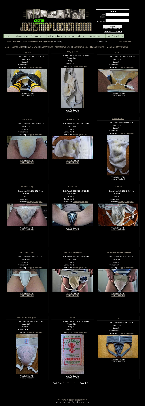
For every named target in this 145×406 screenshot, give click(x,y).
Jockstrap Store (93, 36)
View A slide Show (125, 41)
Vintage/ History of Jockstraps (28, 36)
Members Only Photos (117, 47)
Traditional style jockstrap (72, 252)
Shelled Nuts (72, 187)
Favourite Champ (27, 187)
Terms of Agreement (68, 400)
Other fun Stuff (113, 36)
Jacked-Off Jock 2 (72, 119)
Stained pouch (27, 119)
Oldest (21, 47)
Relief (118, 318)
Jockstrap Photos (55, 36)
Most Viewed (32, 47)
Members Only (74, 36)
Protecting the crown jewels (27, 318)
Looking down (118, 52)
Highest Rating (97, 47)
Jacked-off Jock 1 (118, 119)
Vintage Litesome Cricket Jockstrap (118, 252)
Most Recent (11, 47)
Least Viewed (46, 47)
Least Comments (80, 47)
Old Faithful (118, 187)
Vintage (72, 318)
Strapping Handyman (35, 67)
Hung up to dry (72, 52)
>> (78, 383)
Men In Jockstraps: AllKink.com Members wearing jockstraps (30, 41)
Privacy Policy (78, 400)
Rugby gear (27, 52)
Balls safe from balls (27, 252)
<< (68, 383)
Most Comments (62, 47)
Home (7, 36)
